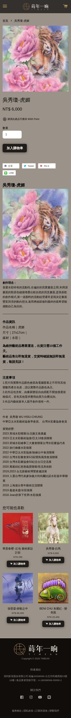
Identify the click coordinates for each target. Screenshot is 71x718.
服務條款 (17, 710)
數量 (5, 127)
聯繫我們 (54, 710)
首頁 (5, 20)
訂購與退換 (41, 710)
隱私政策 (28, 710)
